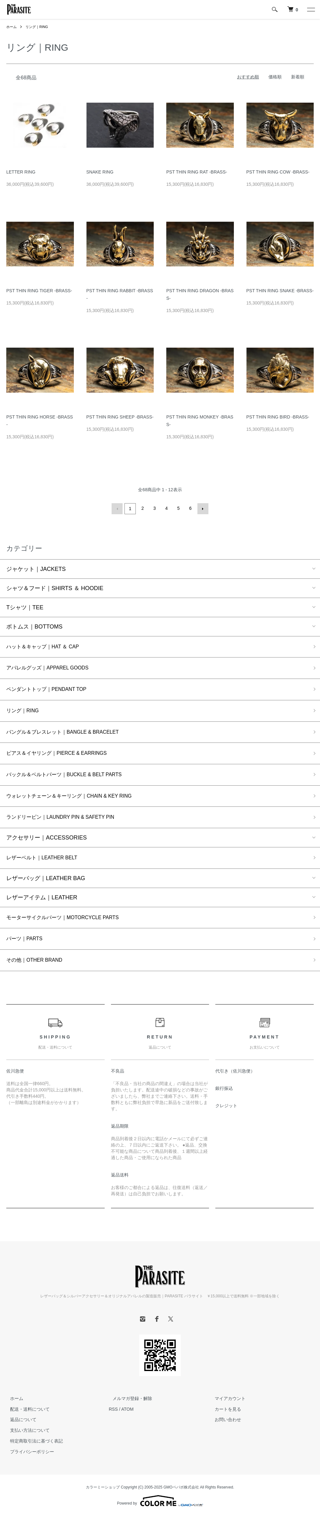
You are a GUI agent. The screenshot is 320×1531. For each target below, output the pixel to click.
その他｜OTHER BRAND (38, 974)
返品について (19, 1434)
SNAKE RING (99, 171)
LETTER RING (21, 171)
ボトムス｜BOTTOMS (34, 626)
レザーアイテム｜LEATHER (41, 909)
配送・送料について (26, 1423)
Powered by (160, 1516)
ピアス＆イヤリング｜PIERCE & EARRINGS (63, 759)
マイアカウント (226, 1413)
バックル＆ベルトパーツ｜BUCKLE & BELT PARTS (71, 781)
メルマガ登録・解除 (128, 1413)
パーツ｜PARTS (26, 952)
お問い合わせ (224, 1434)
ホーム (12, 27)
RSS (113, 1423)
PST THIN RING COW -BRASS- (278, 171)
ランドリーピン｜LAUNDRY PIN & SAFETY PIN (67, 826)
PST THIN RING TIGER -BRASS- (39, 290)
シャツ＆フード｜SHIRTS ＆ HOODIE (54, 587)
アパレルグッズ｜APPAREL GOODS (53, 669)
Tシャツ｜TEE (24, 606)
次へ (202, 508)
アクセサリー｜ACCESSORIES (46, 848)
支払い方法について (26, 1445)
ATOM (127, 1423)
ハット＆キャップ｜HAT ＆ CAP (47, 646)
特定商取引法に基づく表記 (32, 1456)
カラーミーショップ (103, 1502)
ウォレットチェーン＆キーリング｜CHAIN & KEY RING (77, 804)
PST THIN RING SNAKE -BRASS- (280, 290)
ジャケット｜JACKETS (36, 568)
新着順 (297, 76)
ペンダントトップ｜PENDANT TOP (51, 691)
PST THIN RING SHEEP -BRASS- (120, 416)
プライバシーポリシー (28, 1466)
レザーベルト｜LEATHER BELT (46, 868)
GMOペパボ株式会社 (181, 1502)
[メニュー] (310, 9)
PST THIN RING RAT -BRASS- (196, 171)
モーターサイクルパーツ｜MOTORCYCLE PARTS (70, 929)
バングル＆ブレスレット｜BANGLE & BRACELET (70, 736)
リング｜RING (38, 27)
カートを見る (224, 1423)
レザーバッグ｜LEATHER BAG (45, 889)
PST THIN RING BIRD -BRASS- (277, 416)
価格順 (275, 76)
